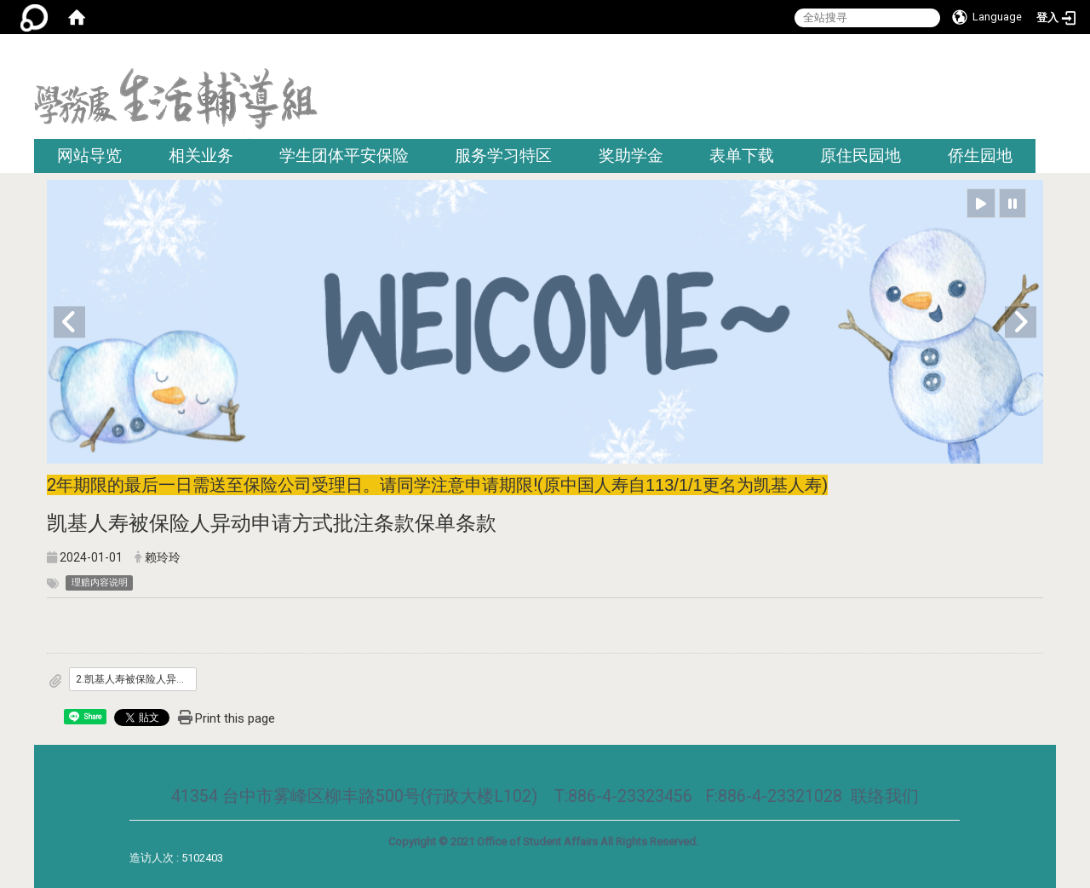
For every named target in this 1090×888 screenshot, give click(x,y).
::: (1049, 55)
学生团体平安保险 (344, 155)
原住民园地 (860, 155)
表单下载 (741, 155)
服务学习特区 (503, 155)
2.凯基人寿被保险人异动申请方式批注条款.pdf (136, 679)
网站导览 (89, 155)
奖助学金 (631, 155)
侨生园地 (980, 155)
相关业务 (201, 155)
